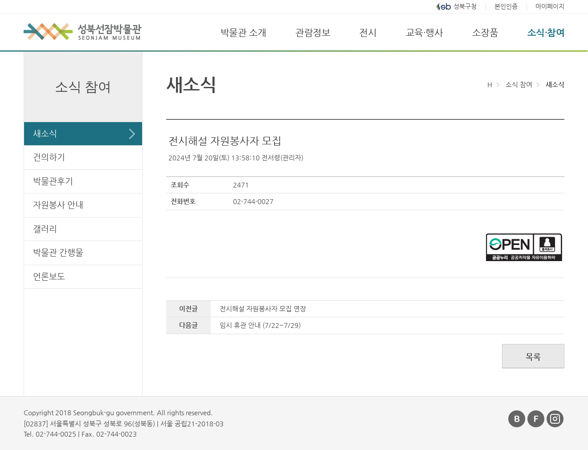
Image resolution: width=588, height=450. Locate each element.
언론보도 (49, 276)
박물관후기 (53, 181)
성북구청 (465, 6)
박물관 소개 (243, 32)
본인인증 (506, 6)
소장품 (485, 32)
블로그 (517, 419)
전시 (367, 32)
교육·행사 (424, 32)
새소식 (45, 133)
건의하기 (49, 157)
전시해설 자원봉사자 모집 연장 (263, 308)
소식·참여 (546, 32)
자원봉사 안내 (58, 204)
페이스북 (536, 419)
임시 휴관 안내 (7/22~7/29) (260, 325)
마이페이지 (549, 6)
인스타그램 (555, 419)
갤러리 (45, 228)
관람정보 (312, 32)
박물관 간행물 (58, 252)
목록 (533, 356)
